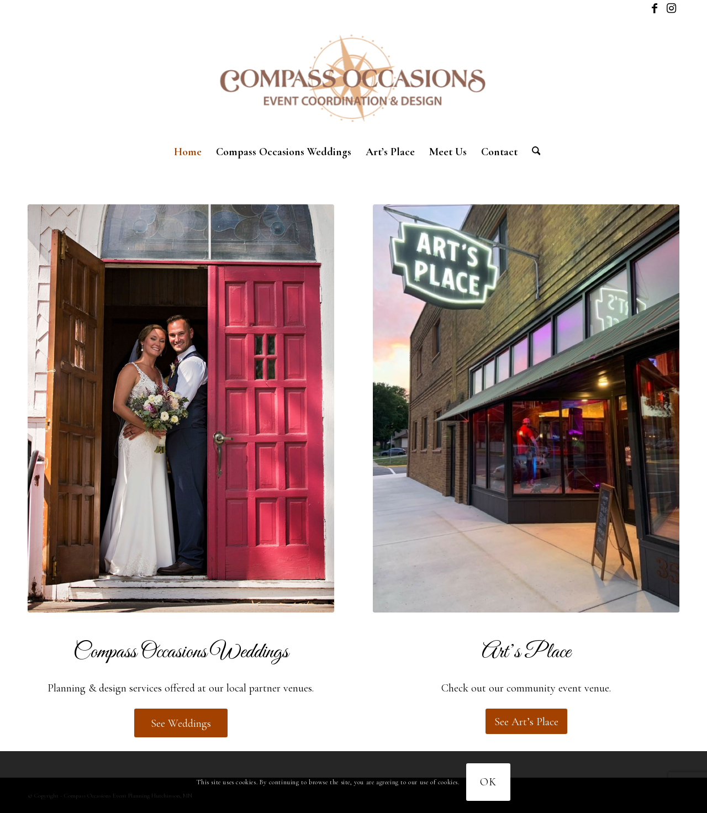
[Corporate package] (526, 408)
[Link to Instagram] (671, 8)
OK (488, 782)
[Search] (533, 152)
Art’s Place (526, 652)
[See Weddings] (181, 723)
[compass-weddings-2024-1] (181, 408)
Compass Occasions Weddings (180, 652)
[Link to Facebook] (654, 8)
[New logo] (353, 77)
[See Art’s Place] (526, 721)
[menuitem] (188, 152)
